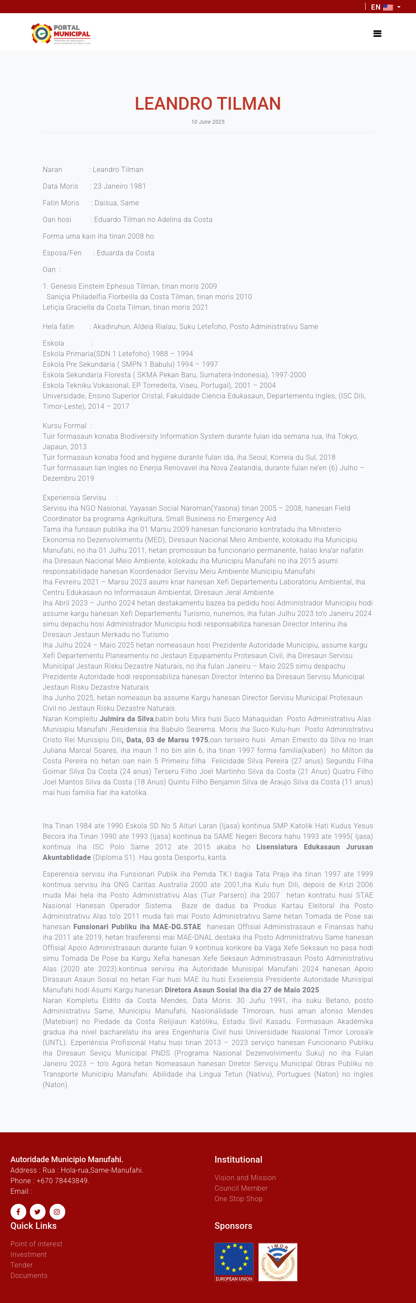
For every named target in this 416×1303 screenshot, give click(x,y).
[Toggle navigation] (377, 33)
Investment (29, 1254)
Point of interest (37, 1244)
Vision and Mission (245, 1178)
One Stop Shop (238, 1199)
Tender (22, 1265)
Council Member (241, 1188)
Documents (29, 1275)
